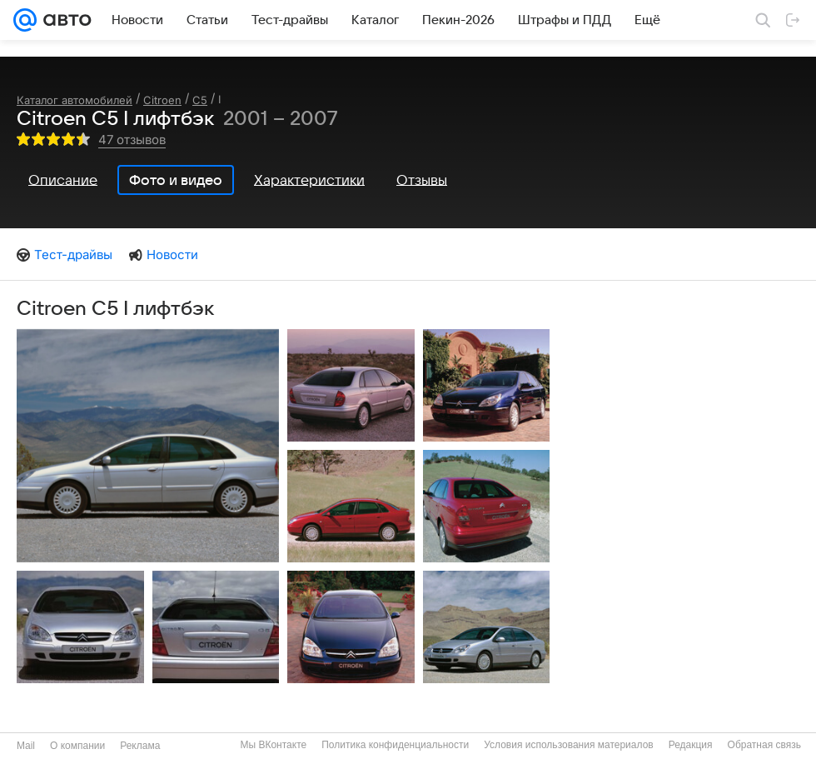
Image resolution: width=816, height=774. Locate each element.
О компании (77, 746)
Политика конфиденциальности (395, 745)
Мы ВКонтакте (273, 745)
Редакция (691, 745)
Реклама (140, 746)
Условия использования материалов (568, 745)
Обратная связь (764, 745)
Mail (26, 746)
